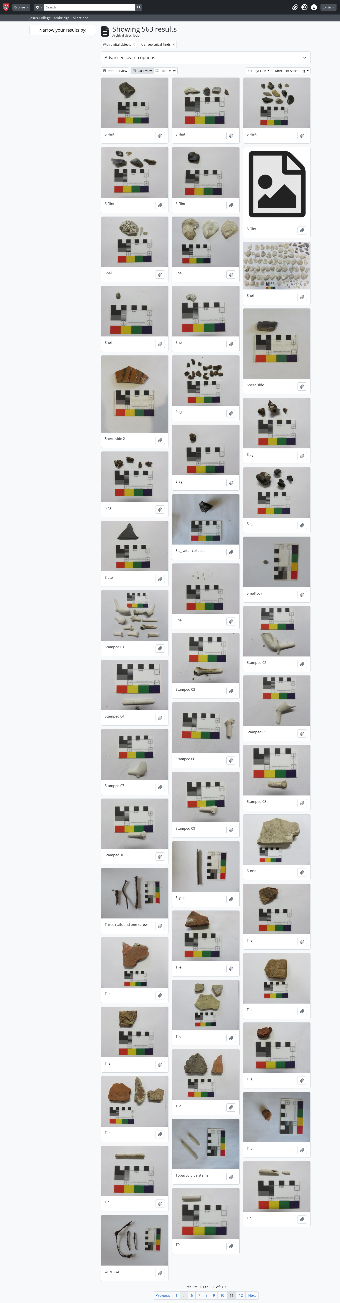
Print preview (115, 71)
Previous (163, 1295)
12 (241, 1295)
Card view (142, 71)
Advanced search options (130, 57)
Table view (165, 71)
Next (252, 1295)
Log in (327, 7)
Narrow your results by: (62, 30)
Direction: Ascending (290, 71)
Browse (20, 7)
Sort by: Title (257, 71)
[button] (295, 7)
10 (222, 1295)
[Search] (90, 7)
